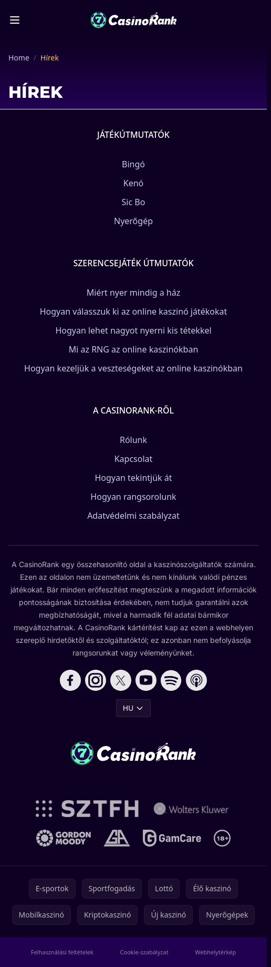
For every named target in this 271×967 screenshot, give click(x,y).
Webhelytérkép (215, 952)
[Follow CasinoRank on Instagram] (95, 680)
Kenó (133, 183)
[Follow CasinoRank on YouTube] (146, 680)
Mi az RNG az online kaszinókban (134, 349)
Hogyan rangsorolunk (133, 496)
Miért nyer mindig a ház (134, 292)
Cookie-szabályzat (144, 952)
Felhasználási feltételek (62, 952)
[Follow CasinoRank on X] (120, 680)
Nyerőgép (133, 221)
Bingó (133, 164)
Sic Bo (133, 202)
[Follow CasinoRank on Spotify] (171, 680)
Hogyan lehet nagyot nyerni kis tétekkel (133, 330)
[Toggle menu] (14, 20)
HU (133, 708)
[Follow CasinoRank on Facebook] (70, 680)
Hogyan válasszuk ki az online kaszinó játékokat (133, 311)
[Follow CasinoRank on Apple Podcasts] (196, 680)
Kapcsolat (133, 459)
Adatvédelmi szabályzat (133, 515)
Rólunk (133, 440)
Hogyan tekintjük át (133, 477)
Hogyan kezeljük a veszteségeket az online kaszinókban (133, 368)
